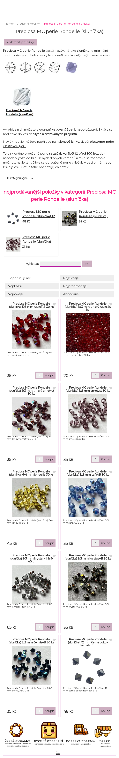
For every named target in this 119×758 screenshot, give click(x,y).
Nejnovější (15, 294)
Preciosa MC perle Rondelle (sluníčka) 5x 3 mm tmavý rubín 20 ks (88, 306)
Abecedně (71, 294)
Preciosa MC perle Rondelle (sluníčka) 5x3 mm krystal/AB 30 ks (87, 557)
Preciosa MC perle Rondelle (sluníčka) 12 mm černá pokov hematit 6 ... (88, 642)
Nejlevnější (71, 278)
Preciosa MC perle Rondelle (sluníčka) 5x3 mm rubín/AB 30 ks (31, 305)
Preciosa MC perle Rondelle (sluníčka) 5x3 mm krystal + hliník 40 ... (31, 558)
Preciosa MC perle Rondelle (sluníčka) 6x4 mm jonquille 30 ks (31, 473)
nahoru (113, 752)
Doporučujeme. (20, 278)
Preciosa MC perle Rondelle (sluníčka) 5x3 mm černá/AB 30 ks (31, 641)
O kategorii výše (17, 178)
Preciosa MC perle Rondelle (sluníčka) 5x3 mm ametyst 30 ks (39, 241)
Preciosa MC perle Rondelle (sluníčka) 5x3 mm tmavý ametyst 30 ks (31, 390)
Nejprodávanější (75, 286)
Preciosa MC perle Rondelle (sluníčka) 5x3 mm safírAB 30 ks (88, 473)
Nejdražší (15, 286)
